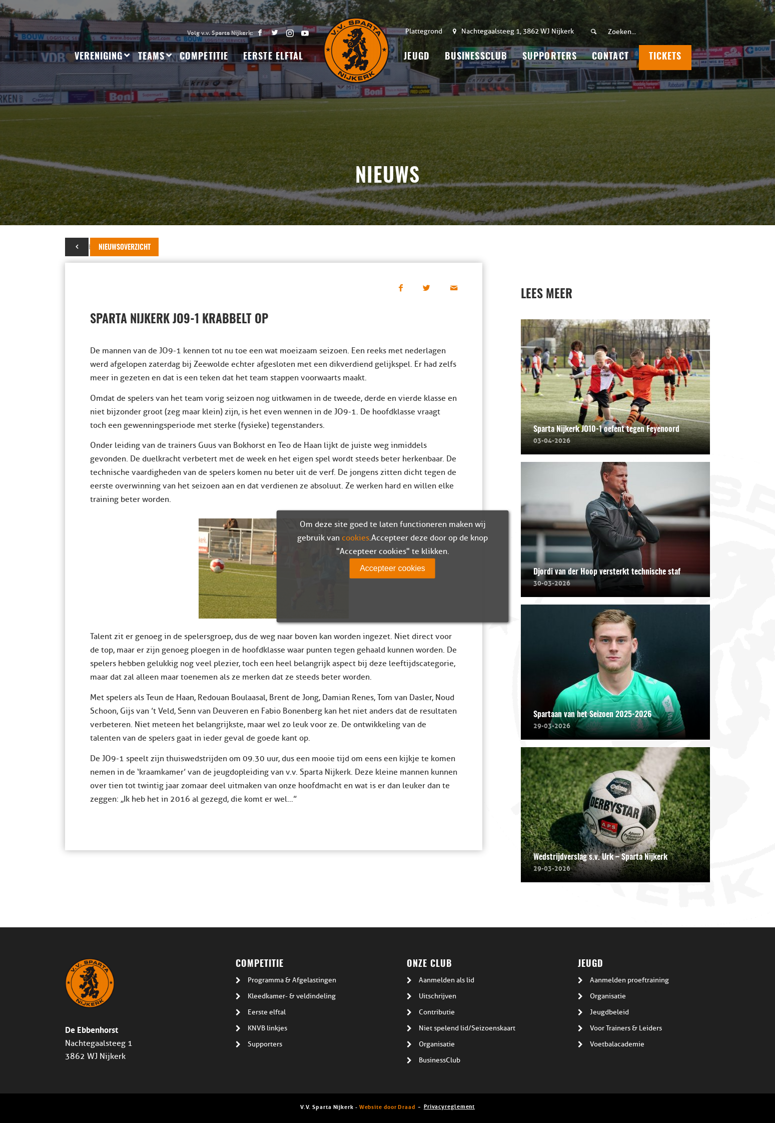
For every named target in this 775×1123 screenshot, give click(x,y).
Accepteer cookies (392, 568)
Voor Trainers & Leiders (626, 1028)
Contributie (437, 1012)
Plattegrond (423, 31)
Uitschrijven (437, 996)
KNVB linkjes (267, 1028)
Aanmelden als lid (446, 980)
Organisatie (437, 1044)
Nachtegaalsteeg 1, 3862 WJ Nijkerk (517, 31)
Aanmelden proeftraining (629, 980)
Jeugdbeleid (609, 1012)
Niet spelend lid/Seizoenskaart (467, 1028)
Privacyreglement (449, 1105)
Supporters (265, 1044)
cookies (355, 538)
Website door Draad (387, 1106)
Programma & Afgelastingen (292, 980)
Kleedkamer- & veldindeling (292, 996)
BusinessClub (439, 1060)
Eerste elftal (267, 1012)
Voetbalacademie (617, 1044)
